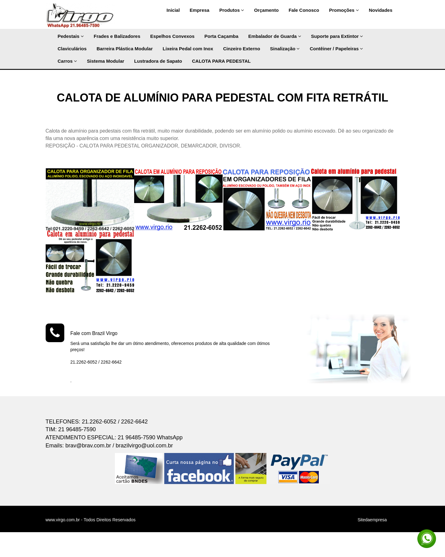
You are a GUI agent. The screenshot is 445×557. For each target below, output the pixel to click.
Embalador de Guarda (274, 36)
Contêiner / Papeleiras (336, 48)
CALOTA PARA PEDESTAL (221, 61)
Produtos (231, 10)
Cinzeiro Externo (241, 48)
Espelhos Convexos (172, 36)
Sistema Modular (105, 61)
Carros (67, 61)
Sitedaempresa (372, 519)
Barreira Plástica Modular (125, 48)
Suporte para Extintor (337, 36)
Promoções (344, 10)
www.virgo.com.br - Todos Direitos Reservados (91, 519)
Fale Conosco (303, 10)
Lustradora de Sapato (158, 61)
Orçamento (266, 10)
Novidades (381, 10)
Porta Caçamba (221, 36)
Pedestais (71, 36)
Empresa (199, 10)
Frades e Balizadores (117, 36)
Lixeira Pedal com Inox (188, 48)
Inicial (173, 10)
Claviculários (72, 48)
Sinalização (285, 48)
